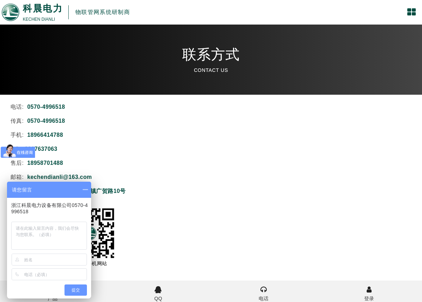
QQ (158, 292)
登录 (369, 292)
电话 (263, 292)
